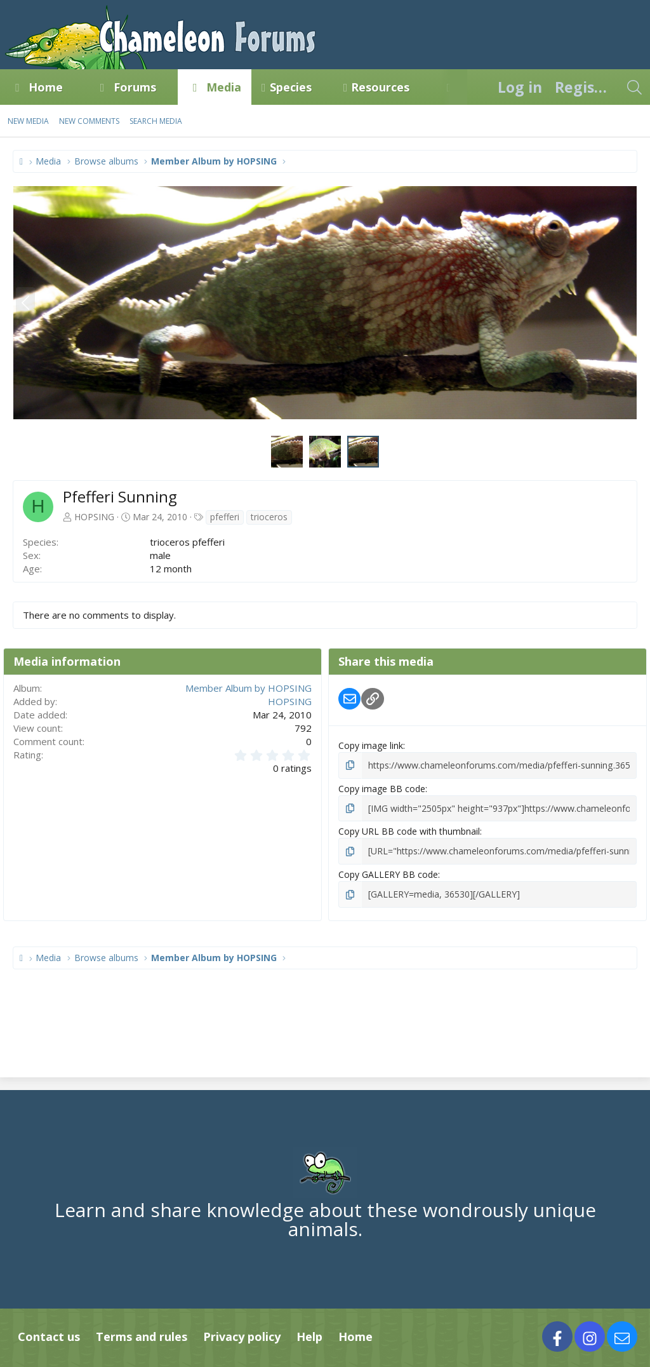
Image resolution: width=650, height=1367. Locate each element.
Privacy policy (242, 1335)
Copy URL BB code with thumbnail (409, 831)
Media (223, 87)
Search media (155, 121)
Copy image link (370, 745)
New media (28, 121)
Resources (380, 87)
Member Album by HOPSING (248, 688)
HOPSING (94, 517)
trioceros (269, 517)
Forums (135, 87)
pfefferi (224, 517)
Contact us (49, 1335)
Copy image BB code (381, 788)
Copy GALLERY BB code (388, 874)
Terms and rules (141, 1335)
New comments (89, 121)
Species (291, 87)
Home (46, 87)
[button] (74, 87)
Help (309, 1335)
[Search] (634, 87)
